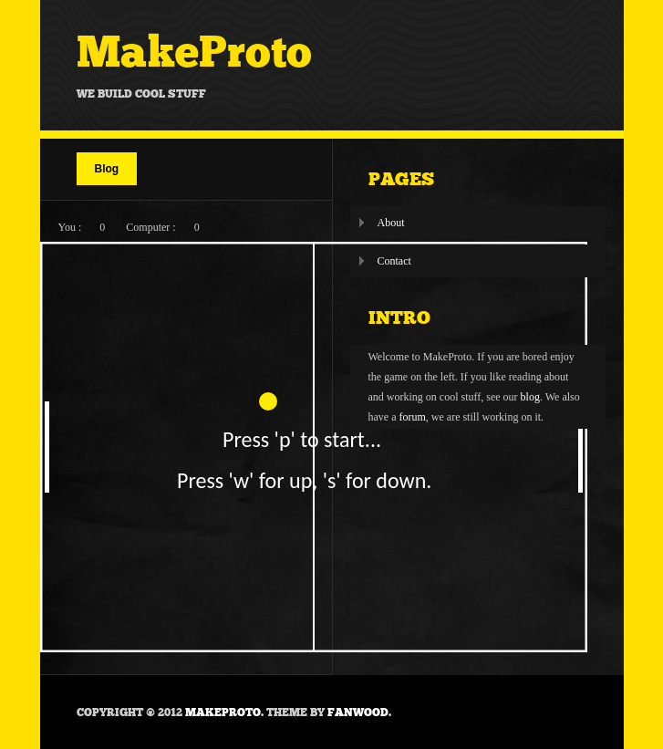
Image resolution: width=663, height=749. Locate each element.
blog (530, 396)
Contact (394, 261)
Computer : (150, 227)
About (391, 222)
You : (70, 227)
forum (412, 417)
